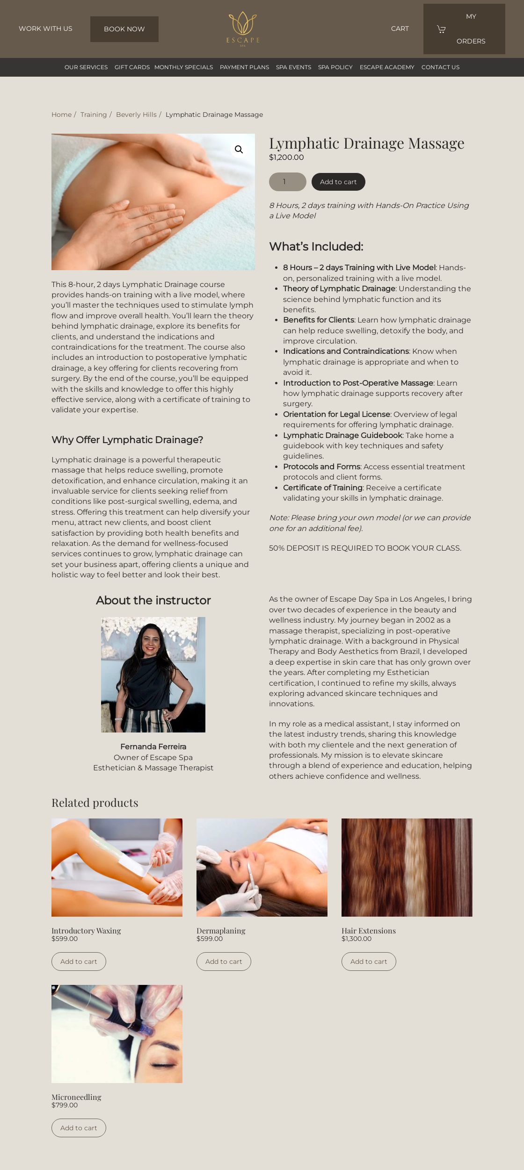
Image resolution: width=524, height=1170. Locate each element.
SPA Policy (335, 67)
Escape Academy (387, 67)
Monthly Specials (183, 67)
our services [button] (86, 67)
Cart (400, 28)
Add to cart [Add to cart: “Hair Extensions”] (368, 961)
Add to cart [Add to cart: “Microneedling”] (78, 1128)
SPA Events (293, 67)
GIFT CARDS (132, 67)
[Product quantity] (287, 181)
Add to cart (338, 182)
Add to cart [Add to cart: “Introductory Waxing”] (78, 961)
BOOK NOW (124, 29)
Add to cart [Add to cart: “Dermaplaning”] (223, 961)
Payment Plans (244, 67)
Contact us (440, 67)
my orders (461, 28)
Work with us (46, 28)
